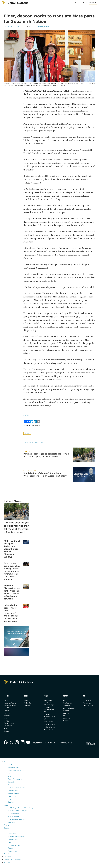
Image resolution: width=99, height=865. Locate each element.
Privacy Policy (67, 743)
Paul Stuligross (49, 728)
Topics (6, 762)
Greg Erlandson (13, 816)
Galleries (27, 706)
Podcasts (27, 703)
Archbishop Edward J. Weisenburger (49, 703)
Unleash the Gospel (15, 844)
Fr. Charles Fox (13, 813)
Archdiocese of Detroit (69, 710)
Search (85, 2)
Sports (6, 711)
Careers (66, 721)
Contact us (67, 703)
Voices (6, 805)
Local (6, 700)
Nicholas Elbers (12, 27)
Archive (7, 861)
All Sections (77, 3)
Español (7, 729)
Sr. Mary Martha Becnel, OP (49, 717)
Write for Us (88, 706)
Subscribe (92, 2)
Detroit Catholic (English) (13, 859)
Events (6, 732)
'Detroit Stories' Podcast (16, 788)
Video (26, 700)
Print (27, 433)
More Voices (48, 730)
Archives (66, 706)
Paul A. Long (48, 722)
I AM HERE (12, 796)
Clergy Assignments (9, 723)
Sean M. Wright (50, 725)
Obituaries (8, 726)
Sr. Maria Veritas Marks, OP (49, 710)
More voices (12, 822)
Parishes (66, 719)
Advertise (87, 703)
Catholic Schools (7, 715)
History (10, 799)
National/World (43, 27)
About (6, 827)
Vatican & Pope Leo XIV (10, 707)
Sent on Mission (13, 793)
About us (66, 700)
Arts (5, 719)
